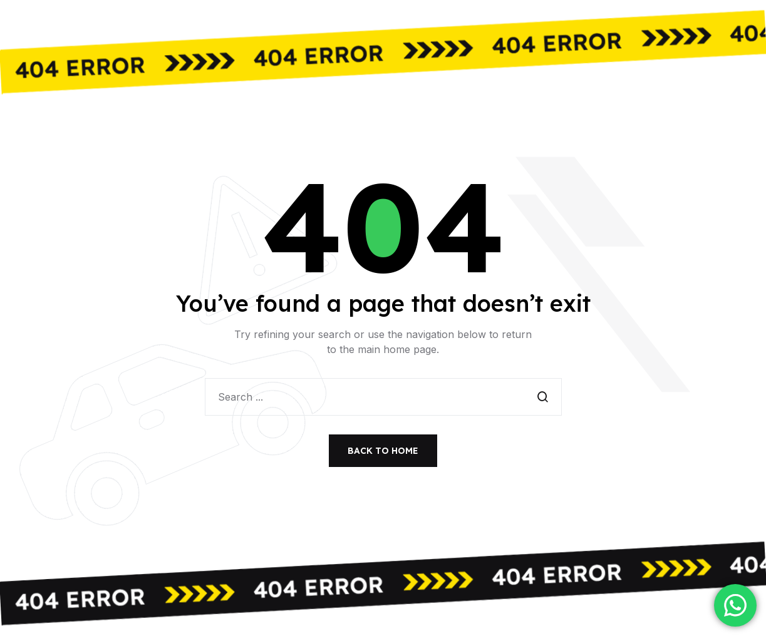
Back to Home (383, 450)
